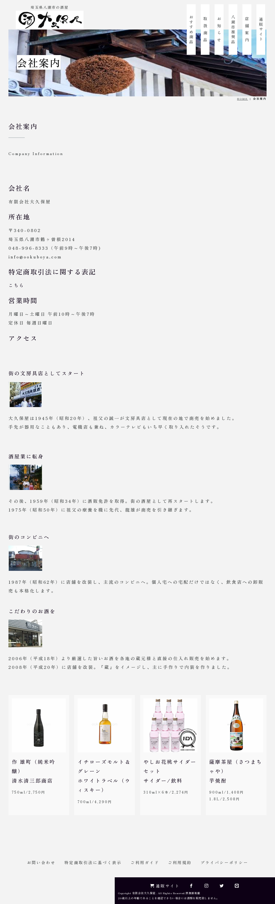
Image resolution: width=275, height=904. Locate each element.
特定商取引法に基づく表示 (93, 862)
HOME (242, 99)
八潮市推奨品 (233, 29)
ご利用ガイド (144, 862)
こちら (16, 285)
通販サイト (261, 29)
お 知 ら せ (219, 29)
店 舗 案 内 (247, 29)
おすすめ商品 (191, 29)
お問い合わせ (41, 862)
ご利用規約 (180, 862)
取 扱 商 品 (205, 29)
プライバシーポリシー (224, 862)
